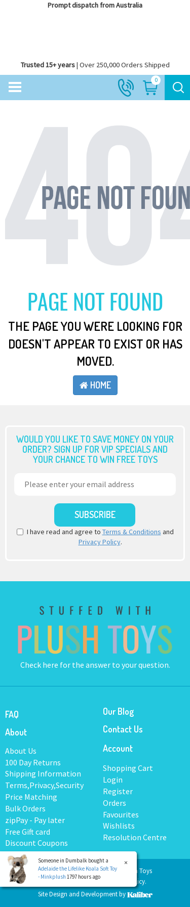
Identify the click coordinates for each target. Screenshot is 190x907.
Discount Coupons (36, 843)
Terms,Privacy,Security (44, 785)
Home (95, 385)
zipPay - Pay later (35, 820)
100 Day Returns (33, 762)
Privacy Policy (100, 541)
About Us (20, 751)
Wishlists (119, 825)
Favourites (121, 814)
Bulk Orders (25, 808)
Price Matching (31, 797)
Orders (114, 803)
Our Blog (118, 711)
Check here (40, 665)
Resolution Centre (135, 837)
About (16, 732)
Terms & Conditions (131, 531)
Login (113, 779)
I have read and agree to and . (95, 536)
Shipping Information (43, 773)
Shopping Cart (128, 768)
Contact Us (123, 729)
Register (118, 791)
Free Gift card (27, 832)
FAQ (12, 714)
